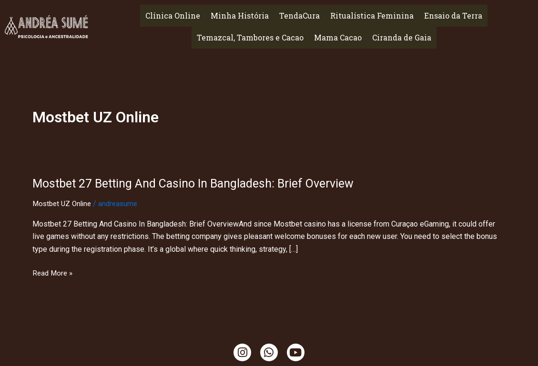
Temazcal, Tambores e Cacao (250, 37)
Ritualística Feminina (372, 15)
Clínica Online (172, 15)
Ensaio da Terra (453, 15)
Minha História (240, 15)
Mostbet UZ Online (63, 203)
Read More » (53, 273)
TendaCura (299, 15)
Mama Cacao (338, 37)
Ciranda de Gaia (401, 37)
